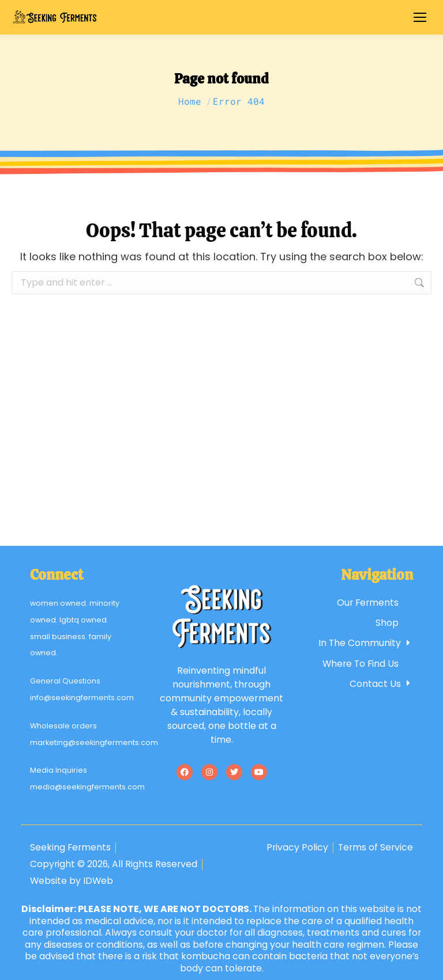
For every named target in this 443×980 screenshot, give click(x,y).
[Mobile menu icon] (419, 17)
